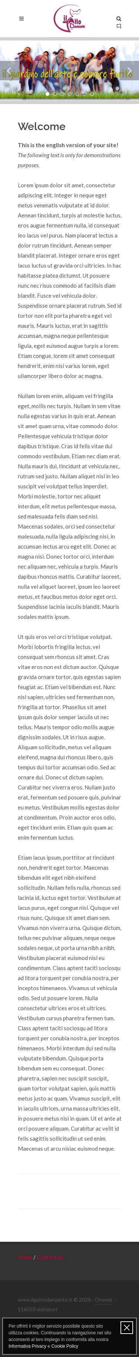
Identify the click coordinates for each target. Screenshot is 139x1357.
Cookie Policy (64, 1346)
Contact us (50, 1257)
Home (25, 1257)
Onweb (103, 1299)
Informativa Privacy (27, 1346)
